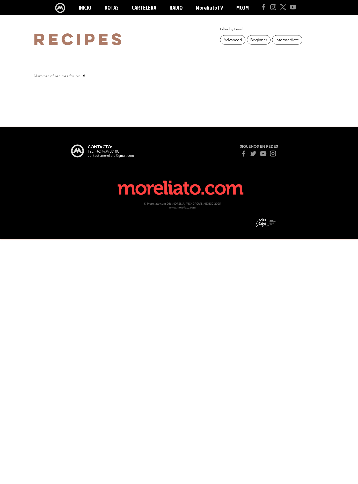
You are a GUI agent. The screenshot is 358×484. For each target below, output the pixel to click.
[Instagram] (273, 7)
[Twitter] (253, 154)
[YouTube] (293, 7)
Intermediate (287, 39)
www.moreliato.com (182, 207)
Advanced (232, 39)
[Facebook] (263, 7)
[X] (283, 7)
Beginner (258, 39)
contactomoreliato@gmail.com (111, 155)
